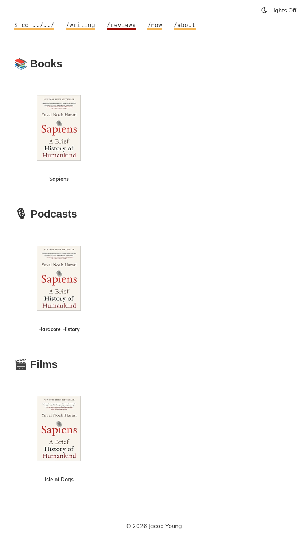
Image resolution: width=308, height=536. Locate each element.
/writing (80, 24)
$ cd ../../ (34, 24)
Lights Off (278, 10)
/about (185, 24)
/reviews (121, 24)
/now (154, 24)
